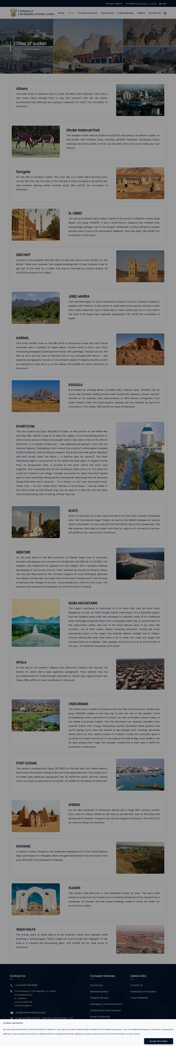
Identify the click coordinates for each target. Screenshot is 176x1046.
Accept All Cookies (158, 1041)
